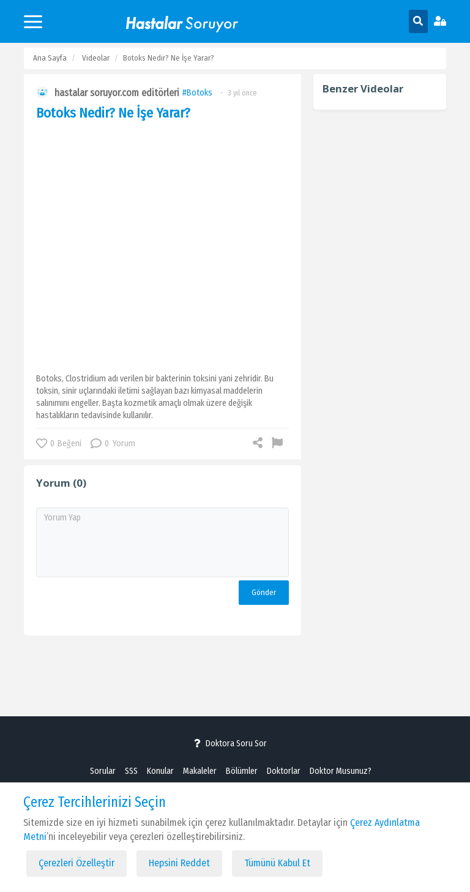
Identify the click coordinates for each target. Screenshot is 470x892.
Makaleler (200, 771)
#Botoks (197, 93)
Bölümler (242, 771)
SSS (131, 771)
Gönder (264, 592)
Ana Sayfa (50, 57)
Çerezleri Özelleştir (76, 863)
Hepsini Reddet (179, 863)
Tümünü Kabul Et (277, 863)
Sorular (103, 771)
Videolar (96, 57)
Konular (160, 771)
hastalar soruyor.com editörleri (116, 93)
